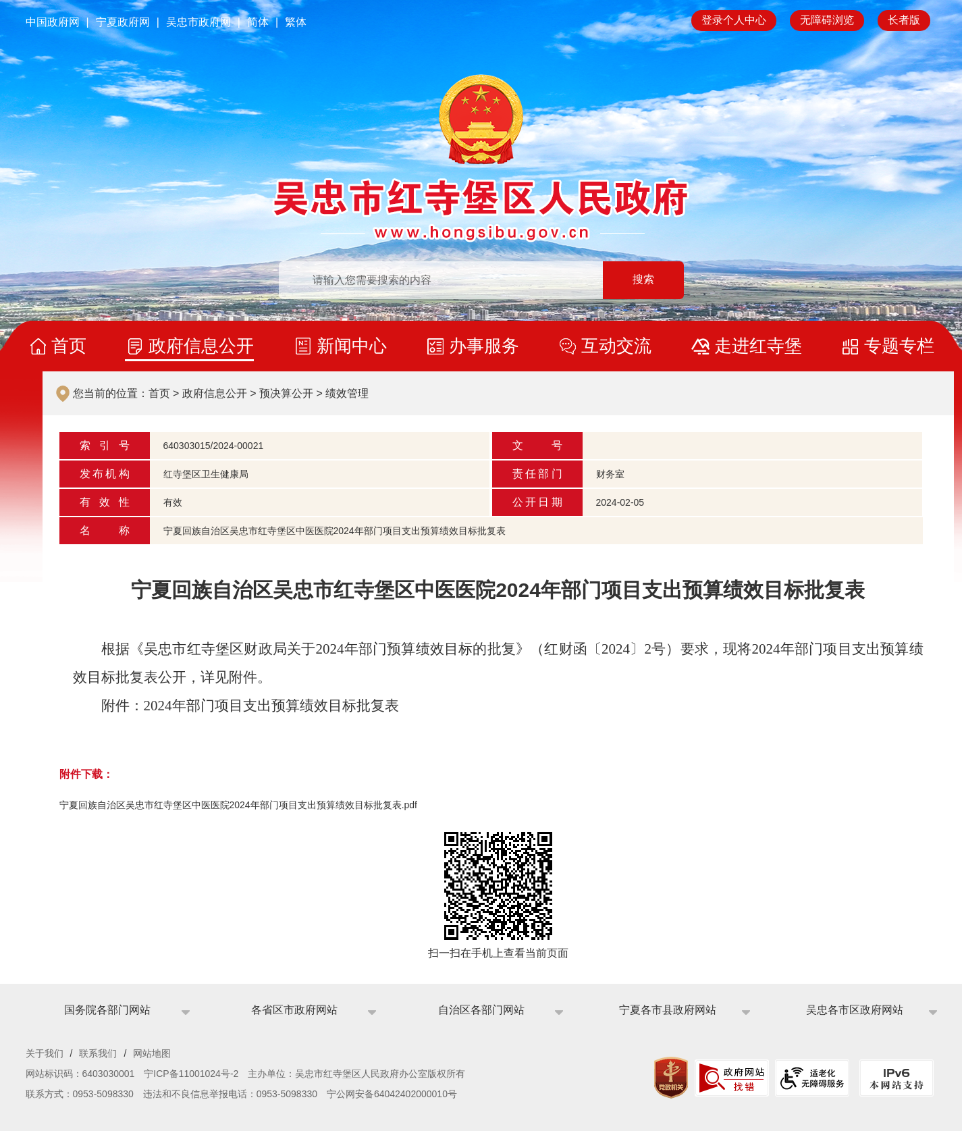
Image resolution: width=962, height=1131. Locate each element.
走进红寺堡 (758, 346)
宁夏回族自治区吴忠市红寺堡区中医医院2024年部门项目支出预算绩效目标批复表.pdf (238, 804)
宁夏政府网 (123, 22)
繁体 (295, 22)
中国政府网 (53, 22)
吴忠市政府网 (198, 22)
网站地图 (152, 1053)
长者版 (904, 20)
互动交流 (616, 346)
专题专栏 (899, 346)
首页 (68, 346)
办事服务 (484, 346)
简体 (258, 22)
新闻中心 (352, 346)
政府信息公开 (201, 346)
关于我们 (44, 1053)
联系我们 (98, 1053)
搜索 (643, 280)
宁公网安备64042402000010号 (392, 1093)
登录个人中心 (733, 20)
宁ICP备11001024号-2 (191, 1073)
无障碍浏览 (827, 20)
